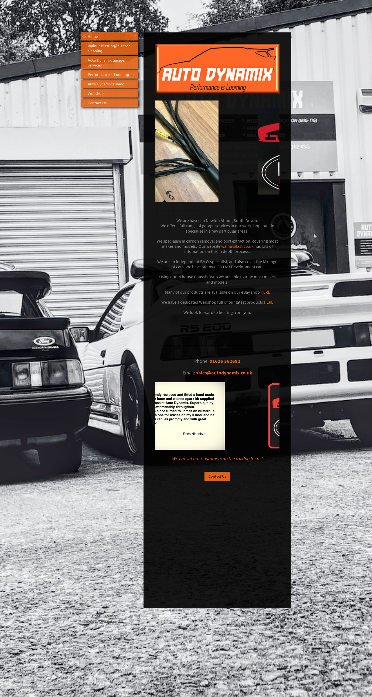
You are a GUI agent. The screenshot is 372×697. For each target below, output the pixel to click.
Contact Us (217, 476)
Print (93, 615)
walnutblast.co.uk (237, 246)
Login (281, 615)
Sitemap (110, 615)
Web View (277, 621)
